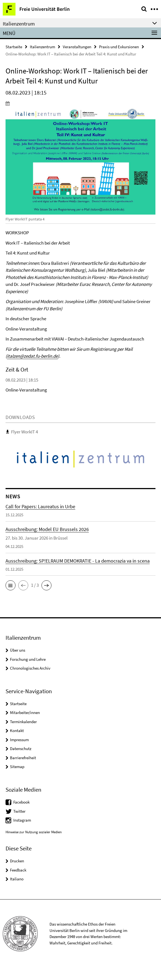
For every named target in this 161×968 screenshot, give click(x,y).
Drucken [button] (17, 860)
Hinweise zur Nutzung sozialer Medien (34, 832)
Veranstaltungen (77, 46)
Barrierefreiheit (23, 757)
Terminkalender (23, 721)
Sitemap (17, 766)
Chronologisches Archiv (30, 668)
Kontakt (17, 730)
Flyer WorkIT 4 (24, 432)
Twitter (19, 811)
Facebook (21, 802)
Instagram (22, 820)
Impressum (19, 739)
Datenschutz (20, 748)
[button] (10, 585)
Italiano (17, 878)
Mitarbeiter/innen (25, 712)
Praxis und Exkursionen (119, 46)
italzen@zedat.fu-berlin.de (32, 356)
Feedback (18, 870)
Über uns (17, 650)
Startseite (14, 46)
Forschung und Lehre (28, 659)
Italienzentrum (42, 46)
